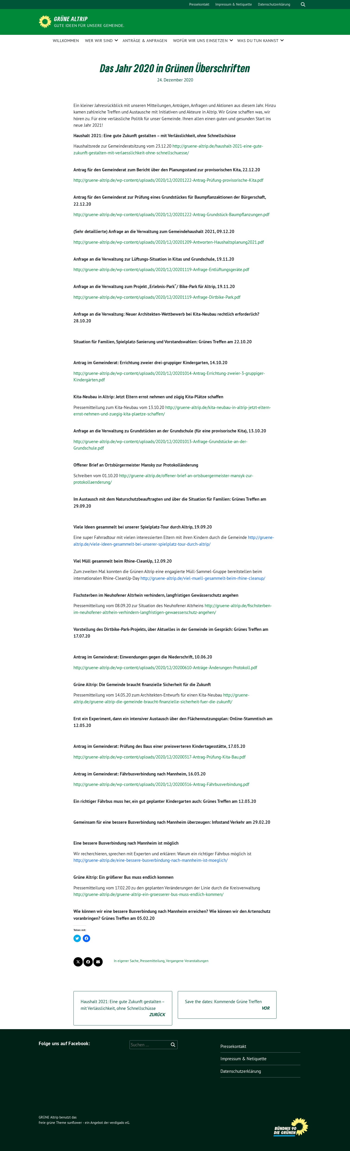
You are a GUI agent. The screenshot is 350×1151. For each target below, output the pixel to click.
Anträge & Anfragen (145, 40)
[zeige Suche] (303, 4)
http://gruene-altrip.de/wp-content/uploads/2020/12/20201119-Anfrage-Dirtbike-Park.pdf (156, 297)
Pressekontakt (199, 4)
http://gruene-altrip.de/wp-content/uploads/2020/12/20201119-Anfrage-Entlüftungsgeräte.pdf (161, 269)
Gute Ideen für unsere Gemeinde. (89, 25)
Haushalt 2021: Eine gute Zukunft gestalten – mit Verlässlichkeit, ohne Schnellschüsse (123, 1008)
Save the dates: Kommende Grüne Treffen (227, 1005)
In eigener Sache (126, 961)
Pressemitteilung (152, 961)
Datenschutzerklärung (274, 4)
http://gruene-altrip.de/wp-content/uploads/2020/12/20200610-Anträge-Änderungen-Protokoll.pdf (165, 667)
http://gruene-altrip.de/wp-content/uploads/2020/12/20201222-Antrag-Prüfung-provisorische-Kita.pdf (168, 180)
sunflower (74, 1122)
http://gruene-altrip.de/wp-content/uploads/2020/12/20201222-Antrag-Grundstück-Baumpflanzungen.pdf (171, 214)
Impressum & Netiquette (233, 4)
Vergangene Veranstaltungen (187, 961)
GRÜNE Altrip (71, 18)
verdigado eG (119, 1122)
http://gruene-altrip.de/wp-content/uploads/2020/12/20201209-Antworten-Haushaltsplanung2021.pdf (168, 242)
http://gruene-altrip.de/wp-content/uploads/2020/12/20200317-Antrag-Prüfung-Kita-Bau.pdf (159, 757)
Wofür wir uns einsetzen (200, 40)
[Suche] (296, 4)
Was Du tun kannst (257, 40)
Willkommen (66, 40)
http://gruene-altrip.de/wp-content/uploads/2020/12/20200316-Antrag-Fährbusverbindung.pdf (161, 784)
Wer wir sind (99, 40)
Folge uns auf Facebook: (64, 1043)
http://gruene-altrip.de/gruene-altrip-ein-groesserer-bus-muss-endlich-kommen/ (148, 894)
